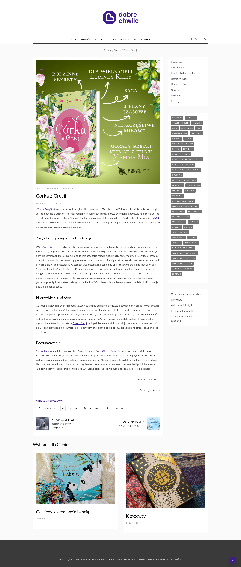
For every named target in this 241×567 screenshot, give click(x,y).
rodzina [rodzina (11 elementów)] (176, 227)
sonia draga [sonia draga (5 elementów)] (178, 237)
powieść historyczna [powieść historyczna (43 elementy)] (183, 201)
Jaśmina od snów (61, 423)
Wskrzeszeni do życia (182, 305)
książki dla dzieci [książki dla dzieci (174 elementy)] (181, 154)
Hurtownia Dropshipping (123, 559)
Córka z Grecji (43, 209)
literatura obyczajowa (50, 401)
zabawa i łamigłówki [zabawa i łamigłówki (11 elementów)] (182, 269)
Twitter (69, 408)
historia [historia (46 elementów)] (176, 138)
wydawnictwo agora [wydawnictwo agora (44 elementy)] (183, 248)
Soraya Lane (43, 350)
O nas (74, 39)
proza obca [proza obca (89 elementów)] (178, 211)
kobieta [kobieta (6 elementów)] (188, 138)
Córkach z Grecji (47, 246)
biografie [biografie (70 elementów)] (191, 118)
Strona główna (111, 50)
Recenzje (68, 189)
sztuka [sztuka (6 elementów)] (192, 237)
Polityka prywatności (169, 559)
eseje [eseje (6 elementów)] (174, 128)
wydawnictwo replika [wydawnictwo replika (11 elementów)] (183, 258)
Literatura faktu (179, 78)
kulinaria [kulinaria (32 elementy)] (177, 175)
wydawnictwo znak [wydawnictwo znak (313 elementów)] (182, 263)
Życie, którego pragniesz (130, 425)
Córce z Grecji (80, 323)
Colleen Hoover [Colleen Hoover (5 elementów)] (180, 123)
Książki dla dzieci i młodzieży (186, 73)
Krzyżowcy (176, 299)
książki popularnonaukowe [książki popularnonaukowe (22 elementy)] (186, 170)
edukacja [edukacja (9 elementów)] (197, 123)
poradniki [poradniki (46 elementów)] (177, 196)
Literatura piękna (47, 189)
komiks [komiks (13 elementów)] (175, 149)
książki (155, 217)
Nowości (85, 39)
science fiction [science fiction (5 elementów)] (180, 232)
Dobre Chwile (64, 203)
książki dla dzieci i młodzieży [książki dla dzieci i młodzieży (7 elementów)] (187, 159)
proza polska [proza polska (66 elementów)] (194, 211)
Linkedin (114, 408)
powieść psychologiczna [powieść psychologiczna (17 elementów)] (184, 206)
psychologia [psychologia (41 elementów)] (178, 222)
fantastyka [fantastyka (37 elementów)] (187, 128)
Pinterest (91, 408)
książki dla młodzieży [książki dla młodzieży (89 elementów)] (183, 164)
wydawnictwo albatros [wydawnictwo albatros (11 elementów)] (184, 253)
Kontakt (146, 39)
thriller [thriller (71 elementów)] (176, 243)
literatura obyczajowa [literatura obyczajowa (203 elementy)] (184, 180)
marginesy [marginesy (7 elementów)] (177, 185)
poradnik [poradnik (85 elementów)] (189, 191)
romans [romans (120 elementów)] (188, 227)
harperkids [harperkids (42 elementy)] (196, 133)
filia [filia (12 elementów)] (199, 128)
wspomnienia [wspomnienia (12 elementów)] (191, 243)
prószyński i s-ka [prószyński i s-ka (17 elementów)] (180, 217)
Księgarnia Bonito (98, 559)
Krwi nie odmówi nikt (182, 311)
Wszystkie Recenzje (124, 39)
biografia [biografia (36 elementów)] (177, 118)
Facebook (46, 408)
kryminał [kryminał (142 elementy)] (188, 149)
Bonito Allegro (147, 559)
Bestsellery (102, 39)
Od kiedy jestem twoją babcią (186, 294)
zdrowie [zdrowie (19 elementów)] (176, 274)
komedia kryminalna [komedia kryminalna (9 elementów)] (182, 144)
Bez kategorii (177, 67)
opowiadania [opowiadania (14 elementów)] (193, 185)
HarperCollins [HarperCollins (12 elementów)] (179, 133)
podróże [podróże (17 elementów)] (176, 191)
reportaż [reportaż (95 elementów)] (193, 222)
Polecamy (176, 95)
